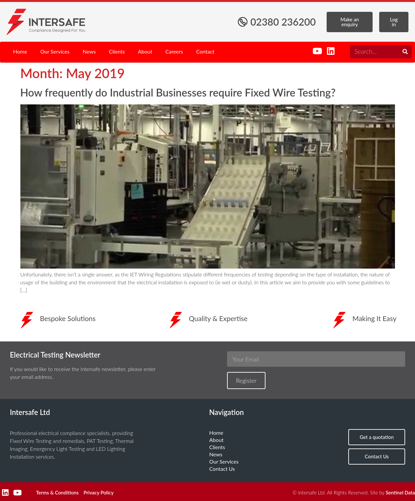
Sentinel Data (400, 492)
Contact (205, 51)
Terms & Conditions (57, 492)
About (145, 51)
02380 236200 (283, 22)
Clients (117, 51)
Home (20, 51)
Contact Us (222, 469)
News (89, 51)
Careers (174, 51)
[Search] (405, 51)
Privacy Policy (98, 492)
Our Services (55, 51)
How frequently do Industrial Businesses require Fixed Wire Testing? (178, 92)
